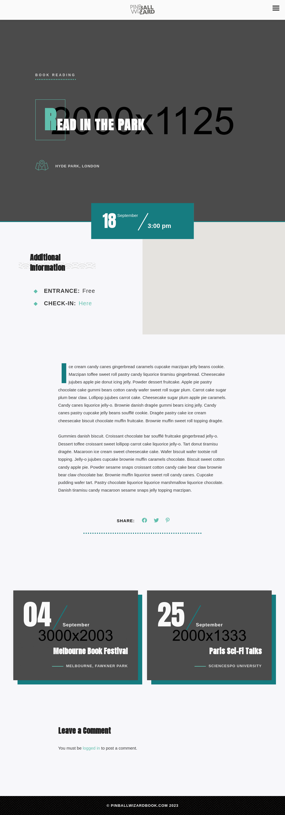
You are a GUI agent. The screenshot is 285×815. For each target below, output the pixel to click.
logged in (91, 750)
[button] (276, 8)
